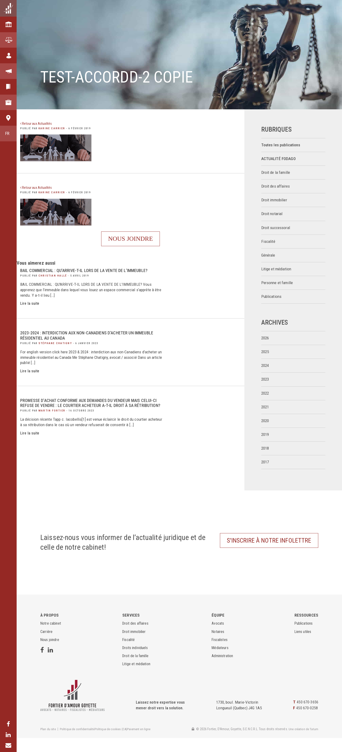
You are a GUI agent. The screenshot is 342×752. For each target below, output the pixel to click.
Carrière (46, 645)
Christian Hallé (51, 283)
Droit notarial (272, 214)
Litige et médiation (276, 269)
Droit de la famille (275, 173)
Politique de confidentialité (79, 743)
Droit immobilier (274, 200)
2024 (265, 366)
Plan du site (48, 743)
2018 (265, 448)
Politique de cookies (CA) (115, 743)
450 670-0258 (307, 722)
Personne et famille (277, 283)
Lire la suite (30, 311)
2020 (265, 421)
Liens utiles (303, 645)
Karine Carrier (50, 128)
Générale (268, 255)
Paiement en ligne (145, 743)
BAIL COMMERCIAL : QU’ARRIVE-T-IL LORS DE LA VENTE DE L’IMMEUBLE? (90, 278)
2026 (265, 338)
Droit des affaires (275, 186)
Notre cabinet (51, 637)
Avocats (217, 637)
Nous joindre (130, 242)
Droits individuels (136, 661)
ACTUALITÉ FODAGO (278, 159)
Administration (223, 669)
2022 (265, 393)
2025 (265, 352)
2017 (265, 462)
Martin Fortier (50, 423)
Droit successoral (275, 228)
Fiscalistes (220, 653)
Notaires (218, 645)
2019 (265, 435)
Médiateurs (220, 661)
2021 (265, 407)
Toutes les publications (280, 145)
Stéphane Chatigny (53, 351)
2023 (265, 379)
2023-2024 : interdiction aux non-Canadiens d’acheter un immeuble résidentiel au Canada (83, 343)
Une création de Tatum (302, 743)
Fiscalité (268, 242)
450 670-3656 (307, 716)
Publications (271, 297)
